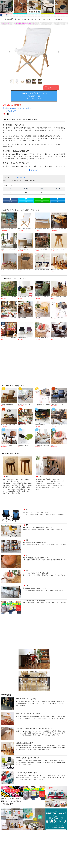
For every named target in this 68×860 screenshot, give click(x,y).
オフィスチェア (33, 19)
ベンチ (48, 19)
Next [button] (58, 52)
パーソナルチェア (57, 19)
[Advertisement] (34, 364)
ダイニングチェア (20, 19)
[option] (34, 52)
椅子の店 (3, 15)
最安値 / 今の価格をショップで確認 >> (17, 108)
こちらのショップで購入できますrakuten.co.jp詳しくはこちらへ (34, 96)
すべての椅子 (9, 19)
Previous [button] (9, 52)
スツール (42, 19)
